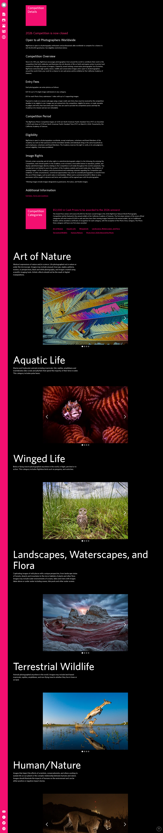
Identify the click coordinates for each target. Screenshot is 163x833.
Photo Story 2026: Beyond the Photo (100, 233)
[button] (47, 318)
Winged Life (83, 229)
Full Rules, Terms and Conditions (37, 196)
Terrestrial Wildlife (60, 233)
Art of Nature (58, 229)
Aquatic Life (71, 229)
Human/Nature (77, 233)
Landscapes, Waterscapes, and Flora (106, 229)
